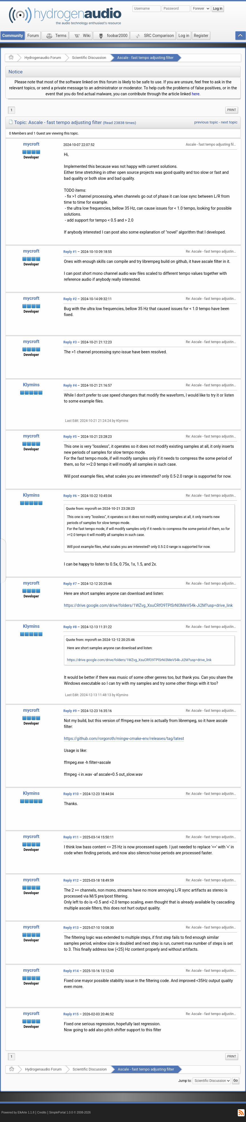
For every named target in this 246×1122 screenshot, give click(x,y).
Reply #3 (70, 342)
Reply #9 (70, 711)
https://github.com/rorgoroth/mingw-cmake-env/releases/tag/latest (124, 738)
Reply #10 (71, 794)
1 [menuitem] (11, 110)
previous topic (206, 122)
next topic (229, 122)
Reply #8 (70, 627)
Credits (42, 1112)
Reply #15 (71, 1014)
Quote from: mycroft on (100, 509)
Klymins (31, 384)
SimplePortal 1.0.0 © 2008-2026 (70, 1112)
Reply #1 (70, 252)
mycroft (31, 144)
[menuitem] (231, 110)
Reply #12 (71, 880)
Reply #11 (71, 837)
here (195, 94)
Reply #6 (70, 496)
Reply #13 (71, 928)
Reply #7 (70, 584)
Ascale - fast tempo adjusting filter (145, 57)
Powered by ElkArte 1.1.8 (17, 1112)
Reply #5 (70, 437)
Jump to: (185, 1081)
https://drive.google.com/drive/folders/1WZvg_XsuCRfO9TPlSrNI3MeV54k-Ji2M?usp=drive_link (148, 605)
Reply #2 (70, 299)
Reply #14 (71, 971)
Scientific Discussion (89, 57)
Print (231, 110)
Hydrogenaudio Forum (42, 57)
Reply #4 (70, 385)
